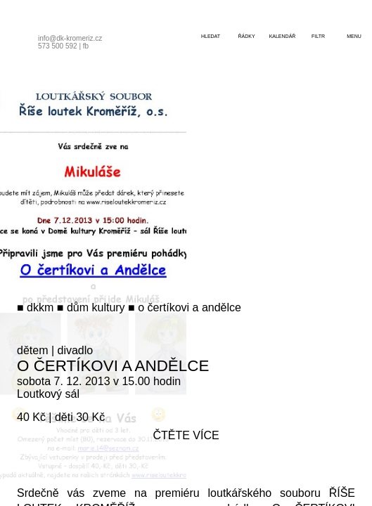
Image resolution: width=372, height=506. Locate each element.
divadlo (76, 350)
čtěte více (186, 435)
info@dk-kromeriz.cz (70, 38)
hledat (210, 36)
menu (354, 36)
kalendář (282, 36)
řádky (246, 36)
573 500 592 (57, 46)
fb (86, 46)
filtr (318, 36)
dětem (32, 350)
